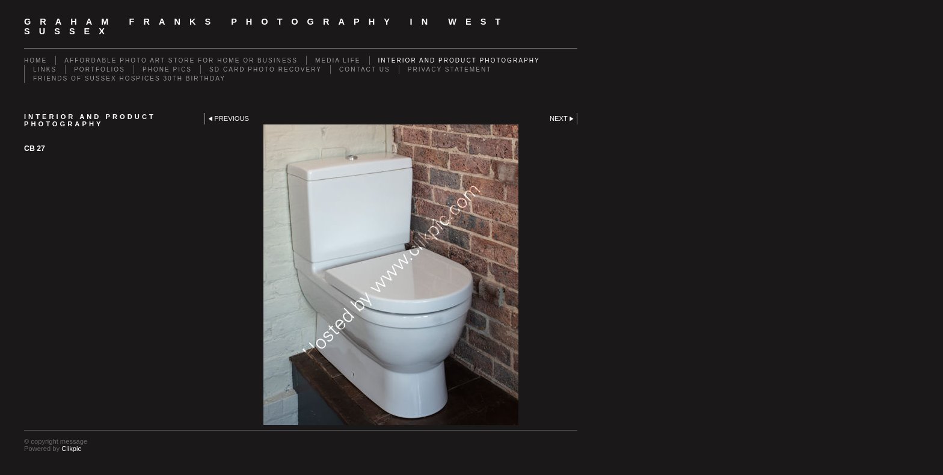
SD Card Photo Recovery (265, 69)
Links (45, 69)
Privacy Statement (450, 69)
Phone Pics (167, 69)
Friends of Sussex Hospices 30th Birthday (129, 78)
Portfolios (99, 69)
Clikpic (71, 448)
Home (35, 60)
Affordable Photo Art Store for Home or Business (181, 60)
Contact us (364, 69)
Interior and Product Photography (459, 60)
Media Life (337, 60)
